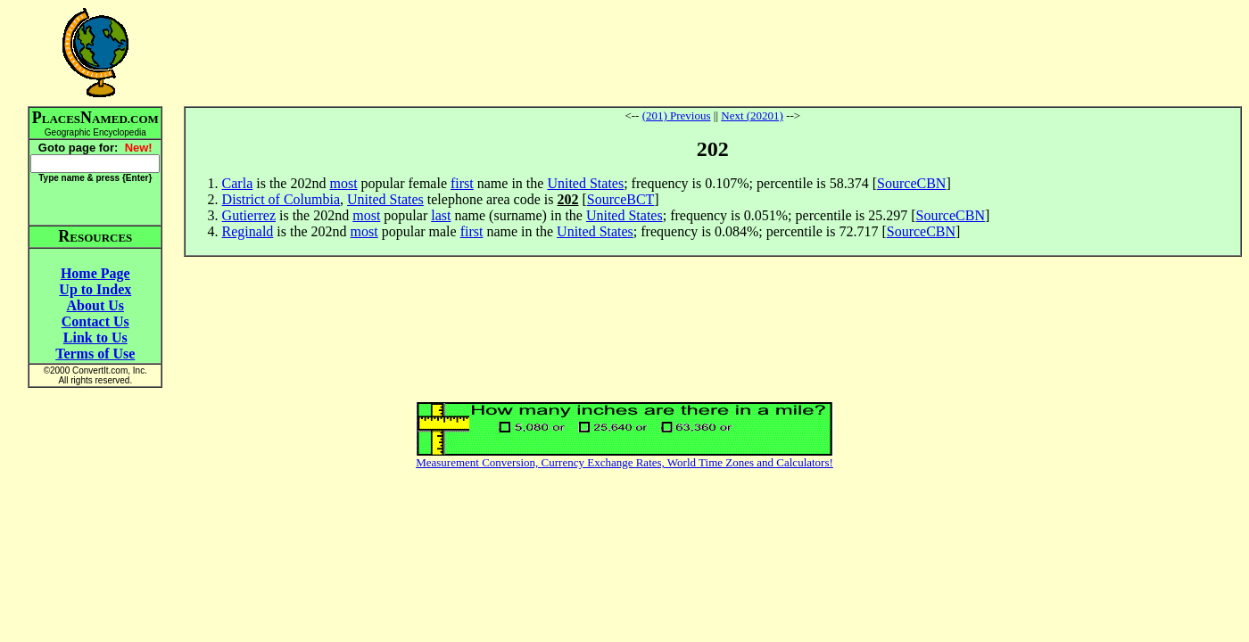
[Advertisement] (713, 52)
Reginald (248, 231)
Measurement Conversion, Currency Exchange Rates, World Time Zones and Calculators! (624, 462)
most (343, 183)
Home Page (95, 273)
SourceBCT (621, 199)
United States (585, 183)
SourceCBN (911, 183)
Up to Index (95, 289)
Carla (237, 183)
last (441, 215)
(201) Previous (676, 115)
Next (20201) (752, 115)
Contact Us (95, 321)
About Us (95, 305)
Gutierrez (249, 215)
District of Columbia (281, 199)
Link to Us (95, 337)
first (462, 183)
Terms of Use (95, 353)
